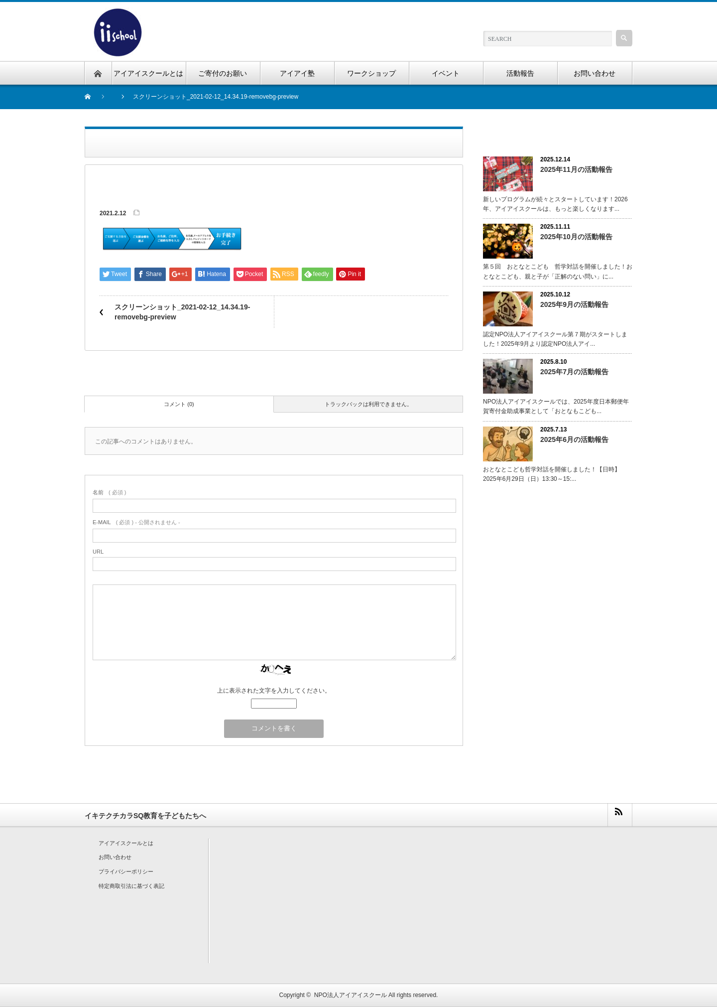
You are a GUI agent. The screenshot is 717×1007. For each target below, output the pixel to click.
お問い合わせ (115, 857)
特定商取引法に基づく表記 (131, 886)
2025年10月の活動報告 (576, 237)
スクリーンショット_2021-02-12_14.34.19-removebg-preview (182, 312)
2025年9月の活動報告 (574, 304)
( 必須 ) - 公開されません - (136, 522)
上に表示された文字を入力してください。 (274, 690)
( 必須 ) (109, 492)
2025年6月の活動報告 (574, 439)
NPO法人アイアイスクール (350, 995)
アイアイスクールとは (126, 843)
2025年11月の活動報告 (576, 169)
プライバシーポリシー (126, 871)
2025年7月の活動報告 (574, 372)
